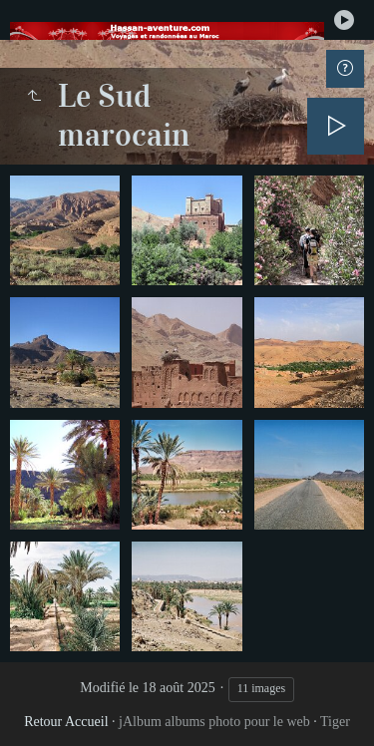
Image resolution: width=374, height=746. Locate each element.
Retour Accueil (66, 721)
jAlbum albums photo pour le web (214, 721)
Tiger (335, 721)
